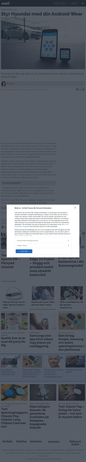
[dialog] (43, 231)
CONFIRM (24, 251)
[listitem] (43, 241)
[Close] (76, 208)
